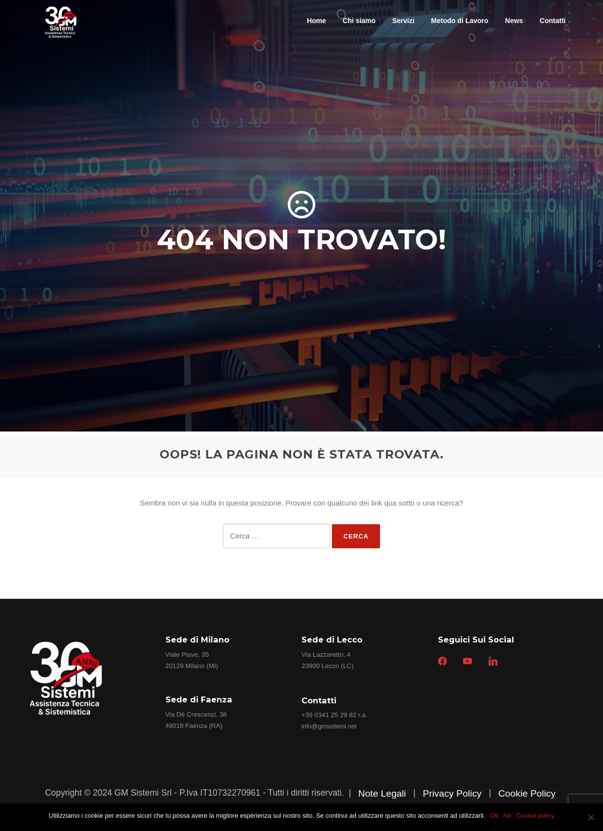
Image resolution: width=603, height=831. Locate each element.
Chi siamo (359, 21)
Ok (494, 815)
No (507, 815)
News (514, 21)
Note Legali (382, 793)
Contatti (553, 21)
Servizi (403, 21)
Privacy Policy (452, 793)
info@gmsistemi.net (329, 726)
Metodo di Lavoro (460, 21)
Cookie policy (535, 815)
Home (316, 21)
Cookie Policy (527, 793)
